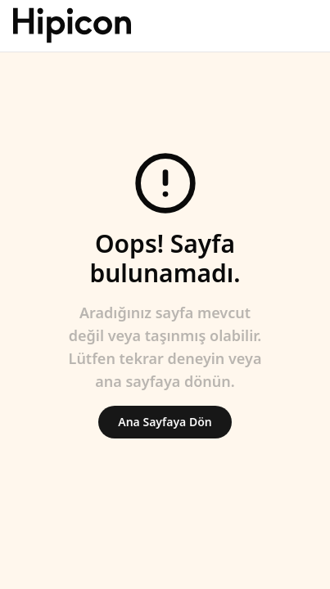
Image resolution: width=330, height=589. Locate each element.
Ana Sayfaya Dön (164, 421)
